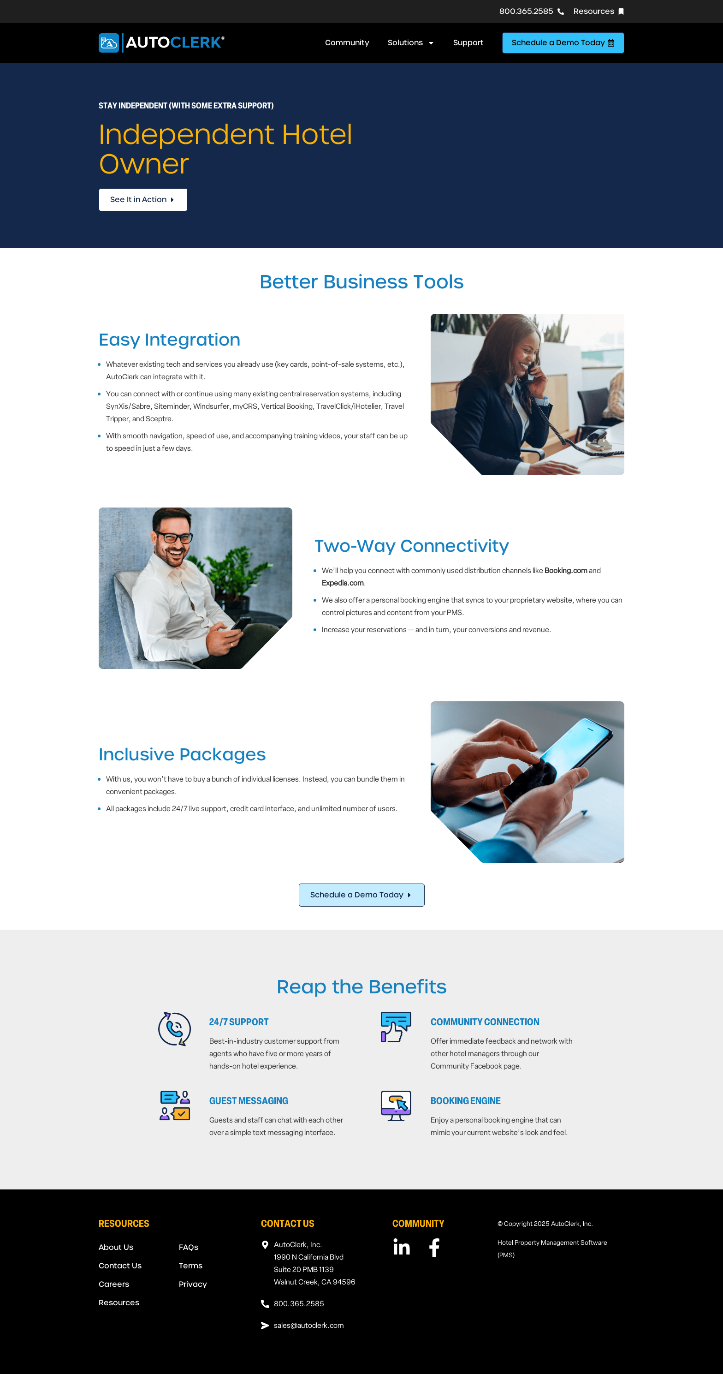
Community (347, 42)
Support (468, 42)
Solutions (411, 43)
